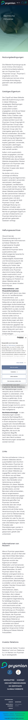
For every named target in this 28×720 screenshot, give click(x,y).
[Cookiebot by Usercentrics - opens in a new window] (18, 338)
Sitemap (12, 713)
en (17, 2)
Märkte (11, 702)
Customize (14, 371)
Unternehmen (9, 699)
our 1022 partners (11, 345)
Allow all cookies (14, 367)
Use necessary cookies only (14, 381)
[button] (25, 2)
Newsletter (9, 680)
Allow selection (14, 376)
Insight (11, 708)
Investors (18, 702)
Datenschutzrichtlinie (9, 715)
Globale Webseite (15, 689)
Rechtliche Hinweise (20, 713)
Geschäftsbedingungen (15, 683)
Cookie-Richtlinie (20, 715)
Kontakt (20, 680)
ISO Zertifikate (15, 686)
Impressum (6, 713)
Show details (20, 362)
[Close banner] (25, 337)
